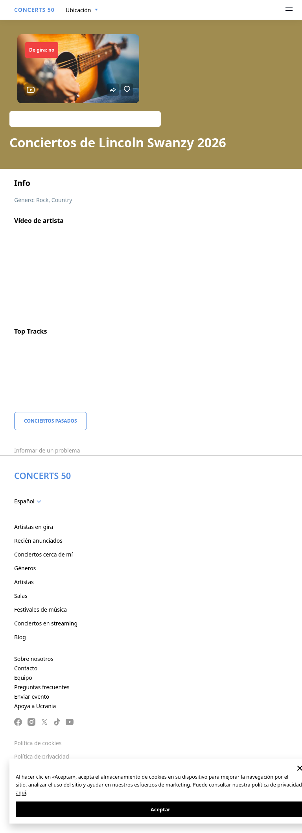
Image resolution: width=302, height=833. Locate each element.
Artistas (24, 582)
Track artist (85, 118)
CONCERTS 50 (34, 9)
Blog (20, 637)
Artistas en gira (33, 527)
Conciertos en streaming (45, 623)
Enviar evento (31, 696)
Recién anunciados (38, 540)
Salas (21, 595)
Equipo (23, 677)
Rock (42, 200)
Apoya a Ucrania (35, 706)
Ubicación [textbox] (78, 10)
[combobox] (82, 10)
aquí (21, 792)
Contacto (25, 668)
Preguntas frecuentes (42, 687)
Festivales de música (40, 609)
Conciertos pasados (50, 420)
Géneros (25, 568)
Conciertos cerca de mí (43, 554)
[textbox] (29, 501)
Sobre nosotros (33, 658)
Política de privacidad (41, 756)
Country (62, 200)
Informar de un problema (47, 450)
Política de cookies (38, 743)
